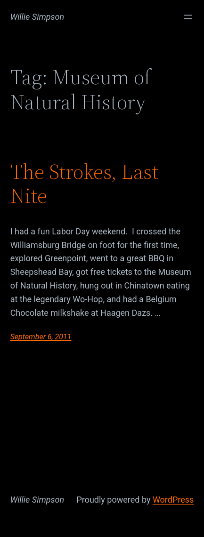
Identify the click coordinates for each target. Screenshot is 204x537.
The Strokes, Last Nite (84, 184)
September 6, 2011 (41, 336)
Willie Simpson (37, 17)
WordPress (173, 500)
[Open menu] (188, 17)
